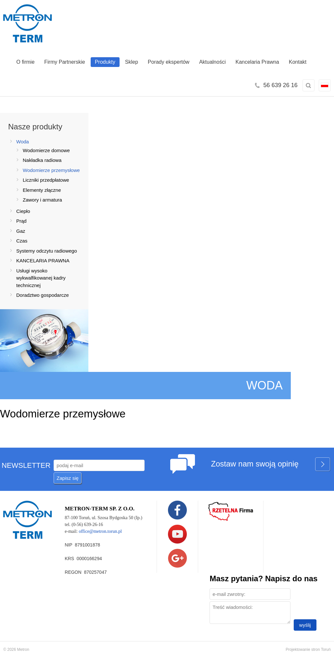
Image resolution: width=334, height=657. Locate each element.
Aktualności (212, 62)
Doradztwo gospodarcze (42, 295)
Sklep (131, 62)
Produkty (105, 62)
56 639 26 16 (280, 85)
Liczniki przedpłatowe (46, 180)
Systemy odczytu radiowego (46, 251)
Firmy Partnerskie (64, 62)
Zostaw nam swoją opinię (270, 464)
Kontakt (297, 62)
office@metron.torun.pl (100, 531)
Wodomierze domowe (46, 150)
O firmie (25, 62)
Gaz (20, 231)
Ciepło (23, 211)
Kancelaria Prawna (257, 62)
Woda (22, 141)
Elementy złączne (42, 190)
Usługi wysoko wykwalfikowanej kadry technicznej (41, 278)
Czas (21, 240)
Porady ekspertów (168, 62)
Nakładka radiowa (42, 160)
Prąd (21, 221)
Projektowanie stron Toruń (308, 649)
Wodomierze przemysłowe (51, 170)
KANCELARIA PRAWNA (43, 260)
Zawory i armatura (42, 200)
